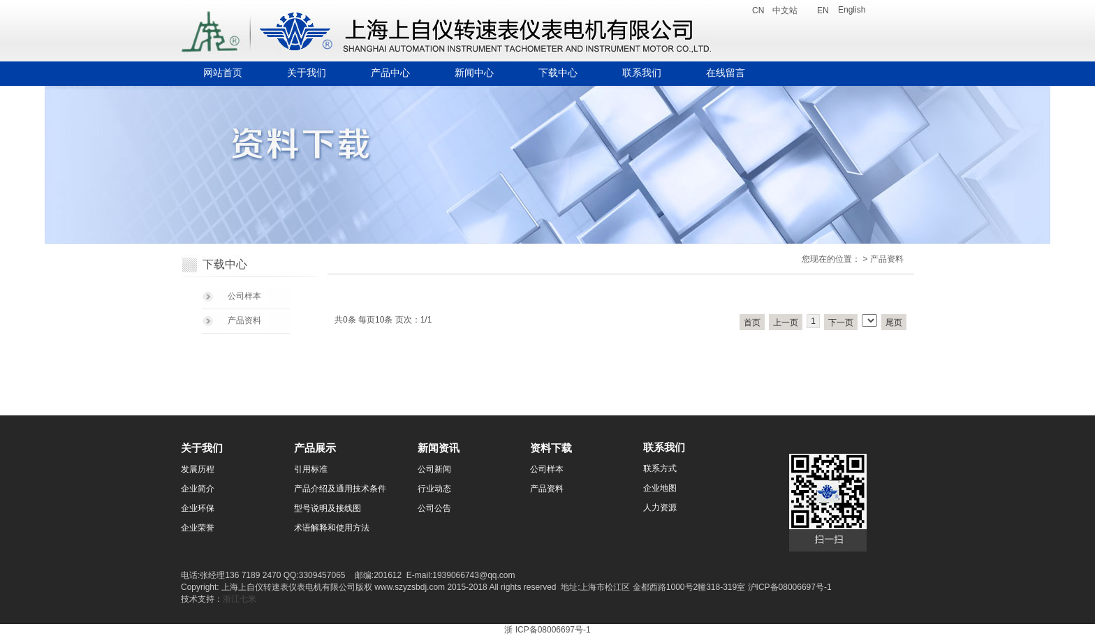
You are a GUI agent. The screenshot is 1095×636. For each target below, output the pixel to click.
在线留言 (725, 72)
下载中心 (558, 72)
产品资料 (244, 320)
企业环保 (197, 508)
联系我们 (641, 72)
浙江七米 (239, 599)
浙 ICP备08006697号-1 (547, 630)
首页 (752, 322)
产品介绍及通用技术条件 (340, 489)
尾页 (893, 322)
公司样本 (244, 296)
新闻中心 (474, 72)
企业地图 (660, 488)
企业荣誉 (197, 528)
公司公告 (434, 508)
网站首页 (222, 72)
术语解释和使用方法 (331, 528)
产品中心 (390, 72)
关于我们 (306, 72)
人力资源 (660, 507)
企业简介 (197, 489)
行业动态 (434, 489)
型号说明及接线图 (327, 508)
